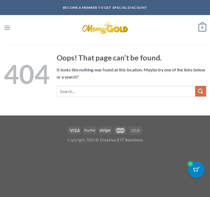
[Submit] (200, 91)
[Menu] (7, 27)
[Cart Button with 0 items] (196, 169)
